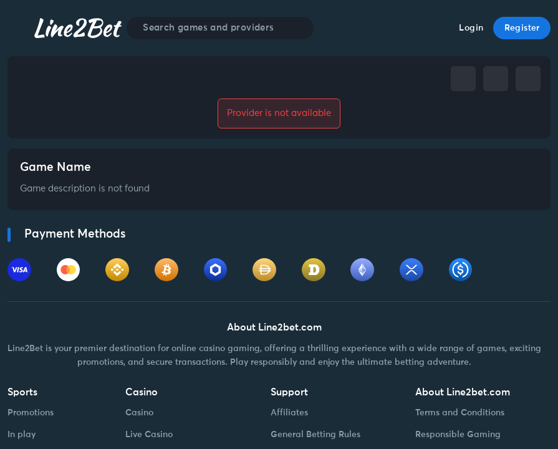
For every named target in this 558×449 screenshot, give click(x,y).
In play (21, 434)
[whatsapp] (528, 78)
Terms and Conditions (459, 412)
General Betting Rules (315, 434)
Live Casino (149, 434)
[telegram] (495, 78)
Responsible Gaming (458, 434)
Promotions (30, 412)
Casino (139, 412)
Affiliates (289, 412)
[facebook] (463, 78)
